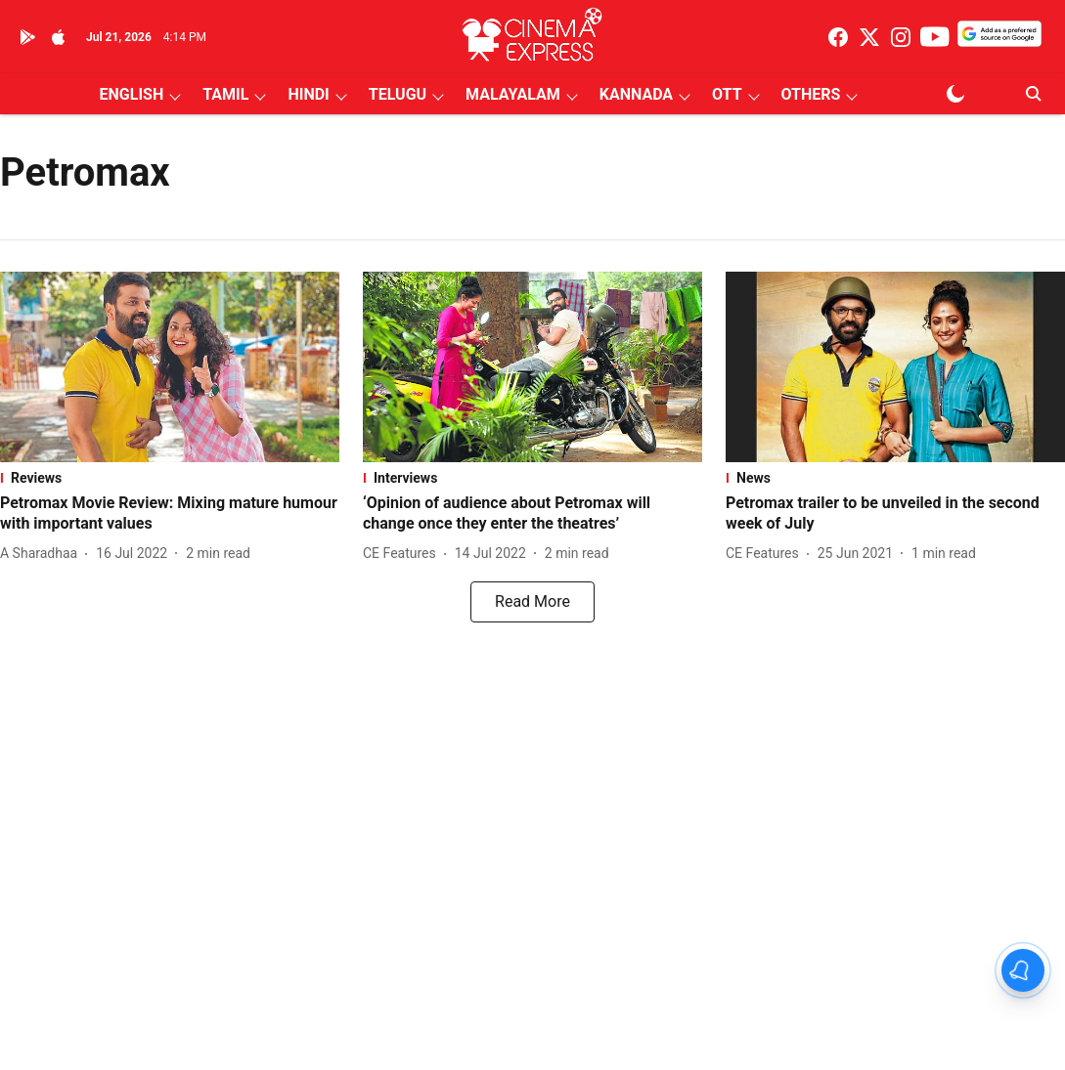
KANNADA (636, 94)
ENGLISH (132, 94)
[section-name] (169, 478)
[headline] (169, 514)
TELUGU (397, 94)
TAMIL (225, 94)
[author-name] (42, 553)
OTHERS (811, 94)
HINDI (308, 94)
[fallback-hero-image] (169, 367)
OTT (726, 94)
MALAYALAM (513, 94)
